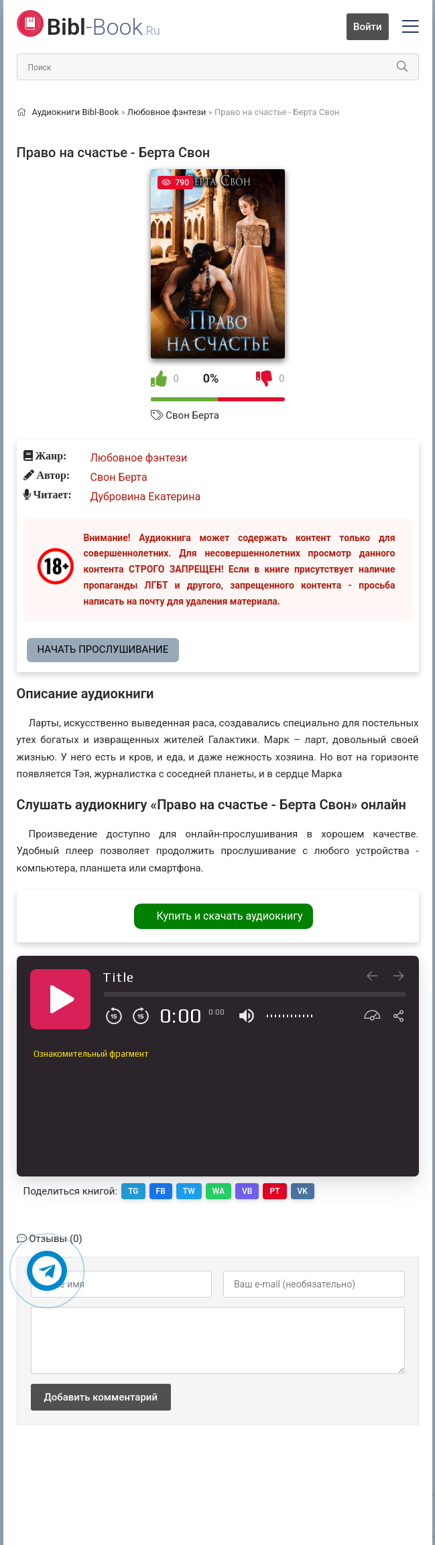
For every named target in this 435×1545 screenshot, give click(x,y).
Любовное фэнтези (139, 457)
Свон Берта (192, 415)
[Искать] (402, 67)
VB (247, 1191)
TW (189, 1191)
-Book (103, 26)
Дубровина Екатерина (145, 496)
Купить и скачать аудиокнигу (229, 916)
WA (218, 1191)
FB (161, 1191)
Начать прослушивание (103, 649)
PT (274, 1191)
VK (303, 1191)
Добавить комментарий (101, 1397)
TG (133, 1191)
